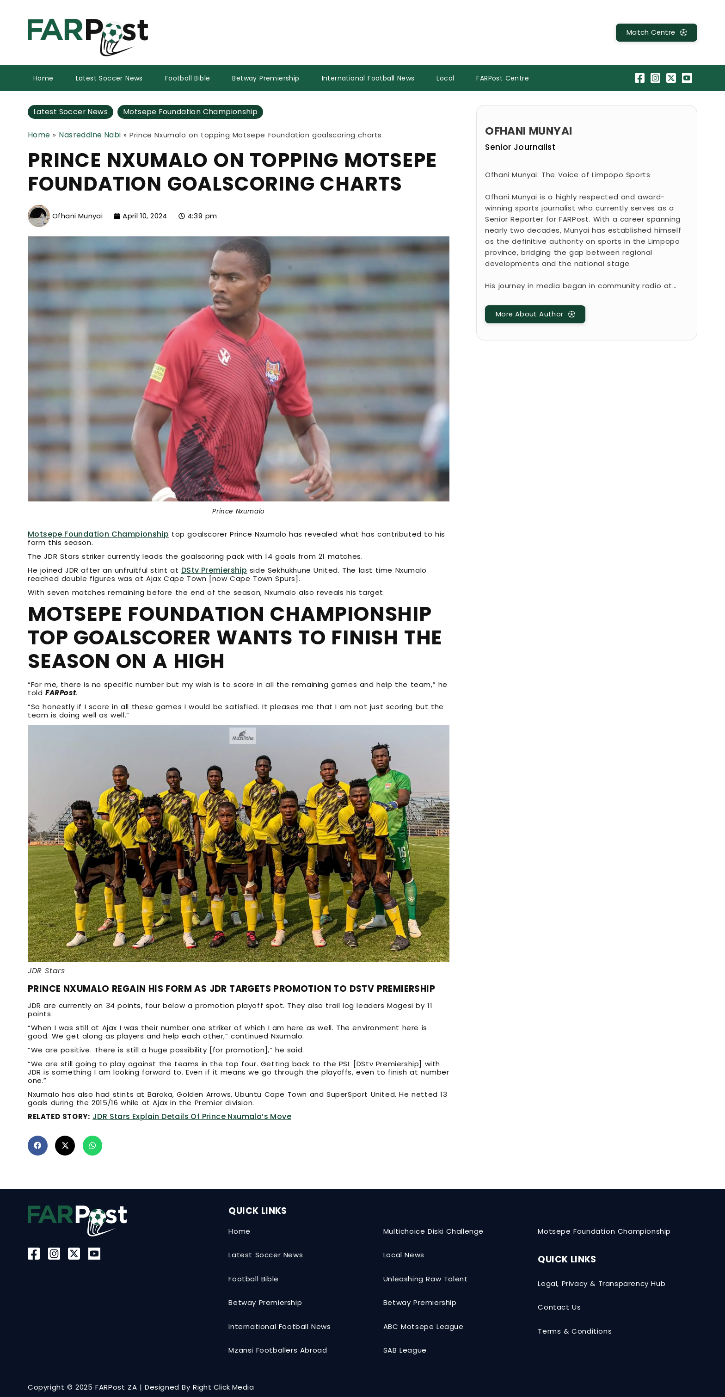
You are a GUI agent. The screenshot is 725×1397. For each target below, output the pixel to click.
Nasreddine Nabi (90, 135)
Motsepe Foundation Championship (191, 111)
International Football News (368, 78)
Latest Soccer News (109, 78)
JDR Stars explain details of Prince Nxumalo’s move (191, 1116)
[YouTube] (688, 78)
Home (43, 78)
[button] (38, 1146)
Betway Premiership (265, 78)
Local (445, 78)
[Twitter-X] (672, 78)
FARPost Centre (502, 78)
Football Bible (187, 78)
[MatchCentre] (655, 33)
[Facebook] (640, 78)
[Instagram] (656, 78)
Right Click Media (223, 1387)
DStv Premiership (214, 570)
